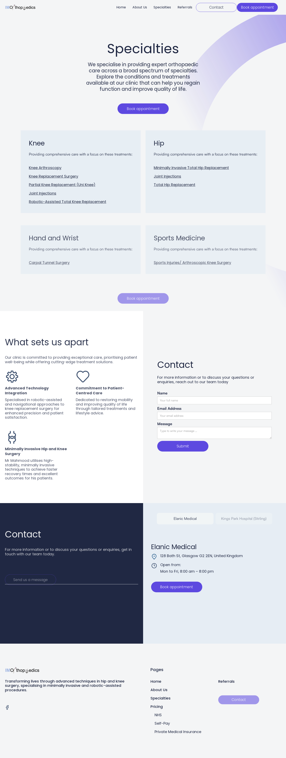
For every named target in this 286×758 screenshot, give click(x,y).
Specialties (162, 7)
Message (164, 424)
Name (162, 393)
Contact (216, 7)
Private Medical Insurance (178, 731)
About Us (139, 7)
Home (121, 7)
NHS (158, 714)
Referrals (184, 7)
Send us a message (30, 589)
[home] (20, 7)
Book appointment (257, 7)
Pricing (156, 706)
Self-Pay (162, 723)
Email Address (169, 408)
